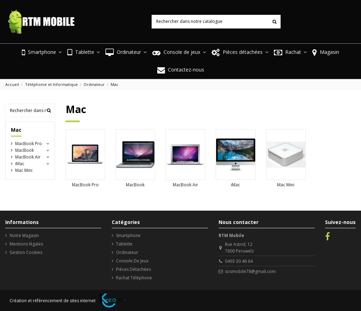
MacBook (135, 185)
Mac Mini (285, 185)
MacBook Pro (85, 185)
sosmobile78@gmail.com (250, 271)
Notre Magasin (24, 235)
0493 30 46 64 (239, 261)
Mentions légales (26, 244)
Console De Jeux (132, 261)
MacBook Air (185, 185)
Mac (16, 129)
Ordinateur (127, 252)
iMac (235, 185)
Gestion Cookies (26, 252)
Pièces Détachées (133, 269)
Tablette (124, 244)
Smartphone (128, 235)
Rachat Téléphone (134, 278)
